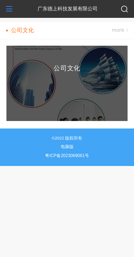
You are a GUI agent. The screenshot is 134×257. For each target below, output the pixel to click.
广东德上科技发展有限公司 (68, 8)
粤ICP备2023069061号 (67, 155)
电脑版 (67, 146)
